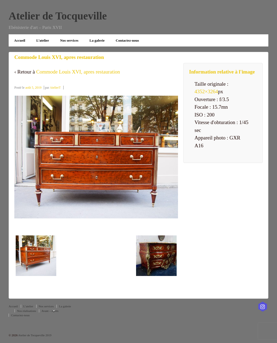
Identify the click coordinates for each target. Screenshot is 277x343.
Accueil (19, 40)
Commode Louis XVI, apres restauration (78, 72)
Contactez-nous (127, 40)
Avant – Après (49, 310)
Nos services (69, 40)
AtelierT (55, 87)
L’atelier (42, 40)
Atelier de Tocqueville (58, 16)
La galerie (97, 40)
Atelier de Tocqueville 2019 (34, 335)
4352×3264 (206, 91)
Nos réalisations (26, 310)
